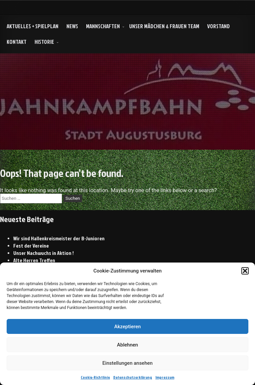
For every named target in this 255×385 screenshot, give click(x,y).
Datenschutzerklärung (132, 377)
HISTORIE (44, 41)
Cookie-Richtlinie (95, 377)
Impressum (164, 377)
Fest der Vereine (31, 245)
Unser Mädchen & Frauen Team (164, 26)
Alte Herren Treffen (34, 260)
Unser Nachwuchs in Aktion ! (43, 253)
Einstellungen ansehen (127, 363)
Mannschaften (103, 26)
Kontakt (17, 41)
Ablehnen (127, 345)
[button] (245, 271)
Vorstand (218, 26)
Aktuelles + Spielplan (32, 26)
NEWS (72, 26)
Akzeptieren (127, 327)
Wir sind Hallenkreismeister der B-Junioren (59, 238)
